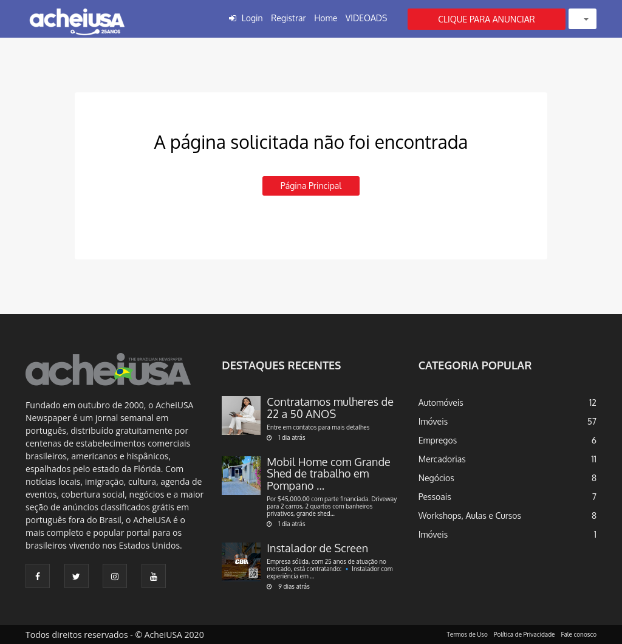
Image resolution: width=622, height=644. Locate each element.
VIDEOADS (367, 18)
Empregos (438, 440)
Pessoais (435, 497)
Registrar (288, 18)
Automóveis (441, 402)
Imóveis (433, 421)
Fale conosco (579, 634)
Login (252, 18)
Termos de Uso (467, 634)
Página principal (311, 185)
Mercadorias (442, 459)
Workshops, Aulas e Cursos (470, 515)
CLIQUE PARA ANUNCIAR (486, 19)
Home (325, 18)
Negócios (436, 478)
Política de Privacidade (524, 634)
